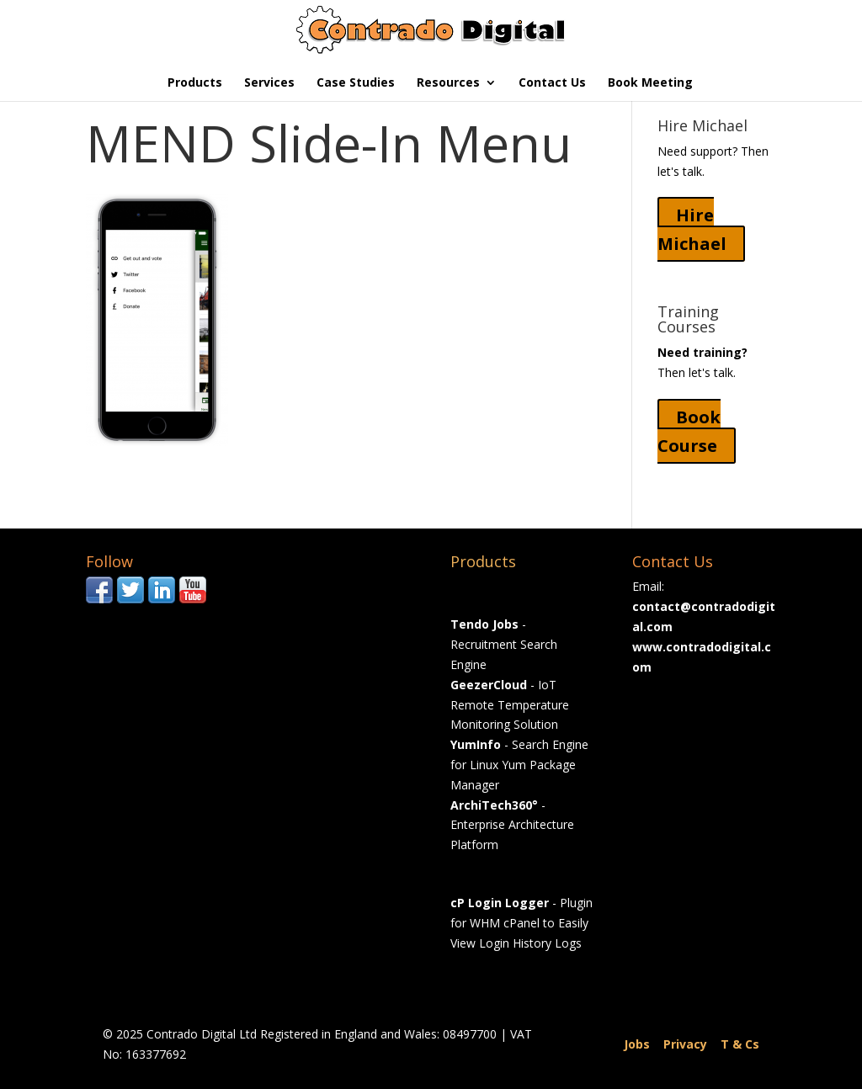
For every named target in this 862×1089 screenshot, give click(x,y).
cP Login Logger (499, 903)
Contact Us (552, 83)
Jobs (637, 1044)
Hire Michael (691, 229)
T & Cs (740, 1044)
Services (269, 83)
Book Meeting (650, 83)
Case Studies (356, 83)
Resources (448, 83)
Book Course (689, 431)
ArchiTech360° (494, 805)
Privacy (685, 1044)
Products (195, 83)
